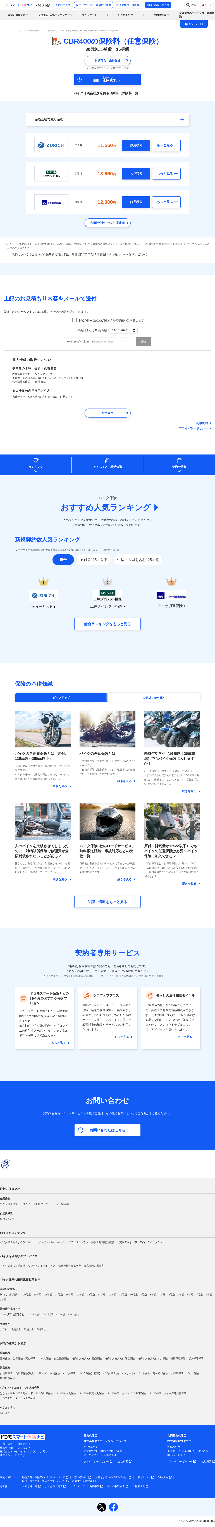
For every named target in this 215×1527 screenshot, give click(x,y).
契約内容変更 (63, 4)
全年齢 (4, 1329)
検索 (191, 5)
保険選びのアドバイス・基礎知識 (196, 15)
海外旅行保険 (160, 1373)
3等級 (199, 1294)
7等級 (162, 1294)
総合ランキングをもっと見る (107, 624)
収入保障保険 (196, 1358)
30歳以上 (42, 1329)
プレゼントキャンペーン (52, 1242)
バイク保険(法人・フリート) (119, 1373)
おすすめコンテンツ (13, 1232)
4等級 (190, 1294)
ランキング (36, 466)
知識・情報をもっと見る (107, 902)
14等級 (91, 1294)
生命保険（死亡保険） (25, 1358)
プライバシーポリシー (193, 428)
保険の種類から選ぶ (13, 1343)
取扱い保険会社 (10, 1188)
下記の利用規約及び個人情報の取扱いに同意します (111, 320)
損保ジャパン (7, 1219)
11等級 (123, 1294)
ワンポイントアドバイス (42, 1265)
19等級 (38, 1294)
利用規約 (202, 423)
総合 (63, 560)
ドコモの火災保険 (66, 1393)
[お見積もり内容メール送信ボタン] (143, 341)
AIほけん (5, 1413)
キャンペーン (89, 14)
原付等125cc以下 (94, 560)
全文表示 (107, 412)
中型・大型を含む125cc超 (138, 560)
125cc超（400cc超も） (69, 1314)
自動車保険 (6, 1373)
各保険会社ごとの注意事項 (107, 222)
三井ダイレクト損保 (31, 1204)
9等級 (144, 1294)
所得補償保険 (7, 1378)
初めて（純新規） (10, 1294)
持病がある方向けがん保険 (153, 1358)
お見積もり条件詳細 (107, 60)
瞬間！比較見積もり (158, 4)
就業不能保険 (178, 1358)
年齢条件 (5, 1323)
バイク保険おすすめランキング (17, 1242)
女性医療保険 (61, 1358)
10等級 (134, 1294)
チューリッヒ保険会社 (58, 1204)
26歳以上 (29, 1329)
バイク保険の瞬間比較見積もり (20, 1279)
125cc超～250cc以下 (41, 1314)
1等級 (3, 1299)
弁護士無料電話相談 (102, 1242)
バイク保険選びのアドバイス (18, 1256)
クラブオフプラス (78, 1242)
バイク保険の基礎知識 (12, 1265)
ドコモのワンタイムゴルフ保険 (17, 1398)
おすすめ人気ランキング (106, 507)
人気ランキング (52, 15)
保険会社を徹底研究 (69, 1265)
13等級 (102, 1294)
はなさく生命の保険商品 (14, 1393)
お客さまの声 (125, 14)
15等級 (80, 1294)
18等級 (48, 1294)
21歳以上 (15, 1329)
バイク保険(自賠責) (89, 1373)
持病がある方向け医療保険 (87, 1358)
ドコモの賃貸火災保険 (91, 1393)
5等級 (181, 1294)
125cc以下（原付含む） (13, 1314)
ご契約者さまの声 (127, 1242)
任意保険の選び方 (94, 1265)
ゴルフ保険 (192, 1373)
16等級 (70, 1294)
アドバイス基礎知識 (107, 466)
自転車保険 (177, 1373)
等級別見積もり (9, 1289)
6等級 (171, 1294)
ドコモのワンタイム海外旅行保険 (167, 1393)
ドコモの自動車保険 (41, 1393)
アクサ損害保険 (9, 1204)
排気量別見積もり (10, 1308)
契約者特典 (179, 466)
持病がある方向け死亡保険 (120, 1358)
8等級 (153, 1294)
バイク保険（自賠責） (129, 4)
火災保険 (55, 1373)
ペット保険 (144, 1373)
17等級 (59, 1294)
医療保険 (5, 1358)
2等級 (209, 1294)
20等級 (27, 1294)
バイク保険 (69, 1373)
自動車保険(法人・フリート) (31, 1373)
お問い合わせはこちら (107, 1130)
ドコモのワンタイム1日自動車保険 (126, 1393)
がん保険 (46, 1358)
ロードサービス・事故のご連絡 (93, 4)
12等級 (112, 1294)
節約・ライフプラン (151, 1242)
